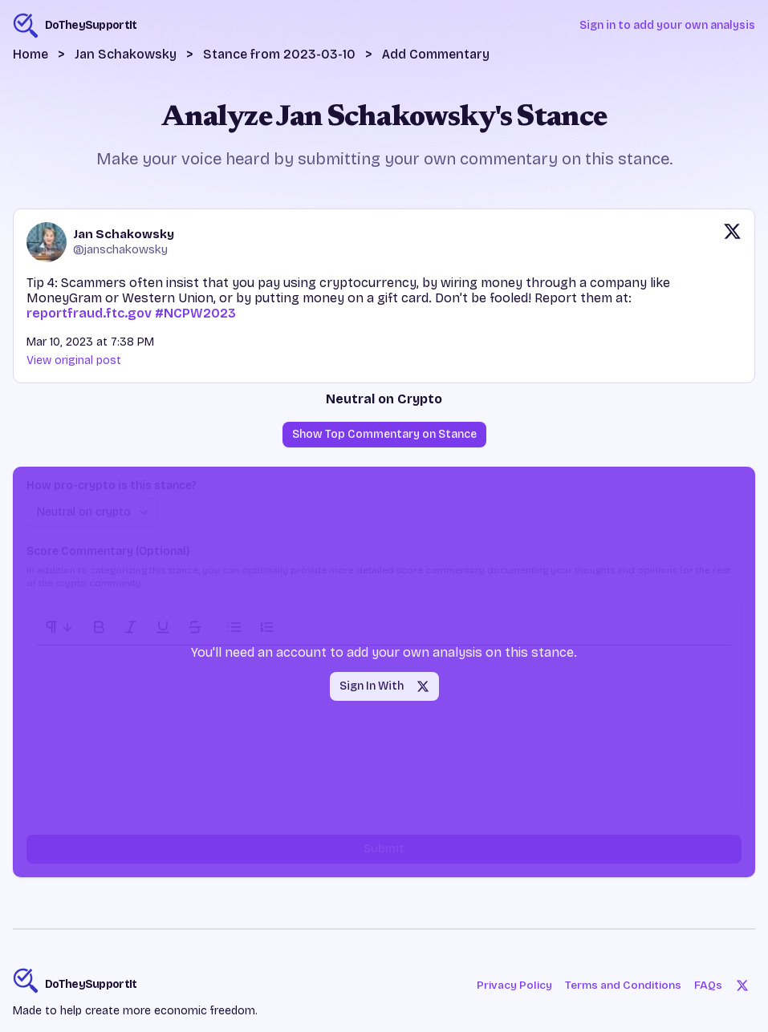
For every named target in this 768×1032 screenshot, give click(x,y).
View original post (73, 360)
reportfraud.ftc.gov (89, 313)
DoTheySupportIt (91, 984)
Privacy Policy (511, 985)
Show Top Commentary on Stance (384, 434)
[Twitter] (742, 985)
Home (30, 54)
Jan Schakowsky (126, 54)
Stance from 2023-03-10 (279, 54)
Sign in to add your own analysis (667, 25)
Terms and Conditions (622, 985)
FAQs (709, 985)
